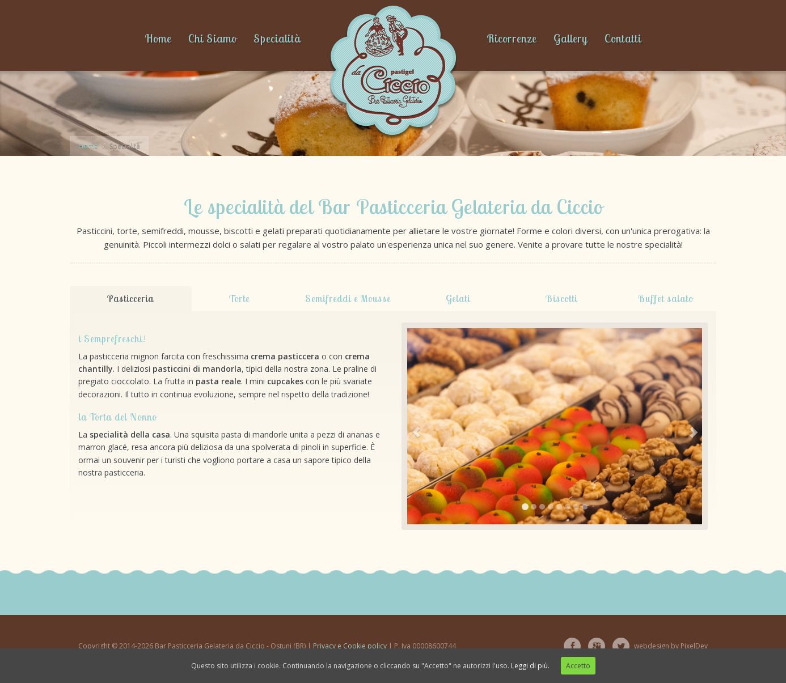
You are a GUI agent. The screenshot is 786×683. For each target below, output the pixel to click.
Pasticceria (130, 298)
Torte (239, 298)
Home (158, 38)
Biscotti (561, 298)
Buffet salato (665, 298)
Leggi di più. (530, 666)
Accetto (578, 666)
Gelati (458, 298)
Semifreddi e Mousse (348, 298)
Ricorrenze (511, 38)
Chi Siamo (212, 38)
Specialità (277, 38)
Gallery (570, 38)
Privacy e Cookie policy (350, 646)
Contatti (623, 38)
